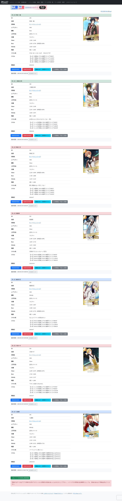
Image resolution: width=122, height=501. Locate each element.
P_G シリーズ (36, 24)
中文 (102, 11)
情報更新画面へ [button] (16, 69)
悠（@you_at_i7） (77, 493)
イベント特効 (32, 2)
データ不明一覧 (49, 2)
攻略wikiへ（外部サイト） (42, 69)
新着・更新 (40, 2)
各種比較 (23, 2)
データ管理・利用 (60, 2)
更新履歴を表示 (33, 73)
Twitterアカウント (58, 493)
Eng (110, 11)
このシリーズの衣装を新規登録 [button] (20, 478)
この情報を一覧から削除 (60, 69)
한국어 (106, 11)
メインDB (17, 2)
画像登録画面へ (27, 69)
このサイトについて (71, 2)
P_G (30, 24)
